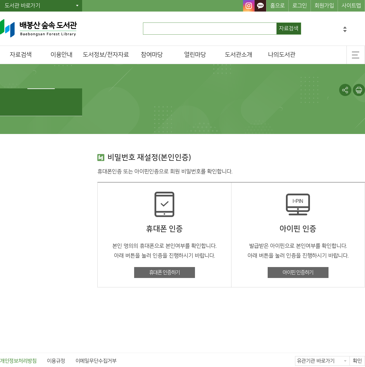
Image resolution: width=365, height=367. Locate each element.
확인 (357, 361)
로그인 (299, 6)
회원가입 (324, 6)
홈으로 (277, 6)
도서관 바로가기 (22, 6)
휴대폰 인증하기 (164, 272)
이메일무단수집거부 (95, 361)
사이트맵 (351, 6)
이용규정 (56, 361)
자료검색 (288, 29)
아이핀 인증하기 (298, 272)
